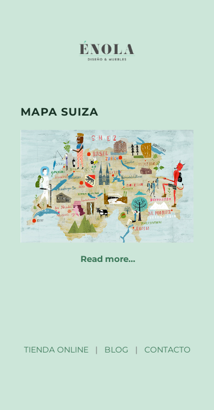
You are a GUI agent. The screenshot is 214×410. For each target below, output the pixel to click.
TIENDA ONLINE (56, 349)
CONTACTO (167, 349)
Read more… (107, 258)
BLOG (116, 349)
